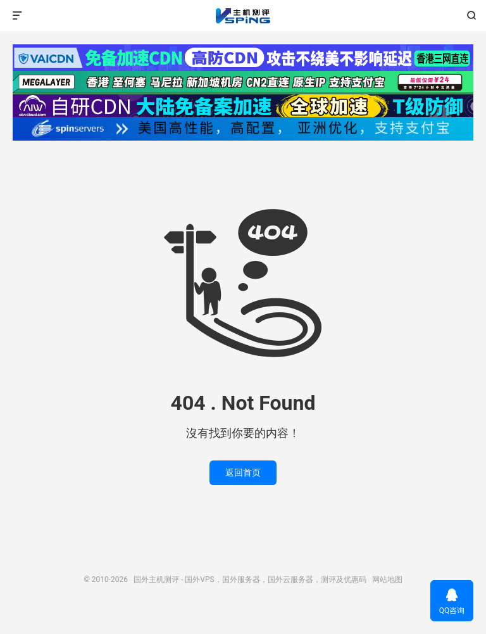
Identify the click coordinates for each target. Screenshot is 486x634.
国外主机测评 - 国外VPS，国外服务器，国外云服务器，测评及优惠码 (243, 15)
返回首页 (243, 472)
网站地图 (387, 579)
